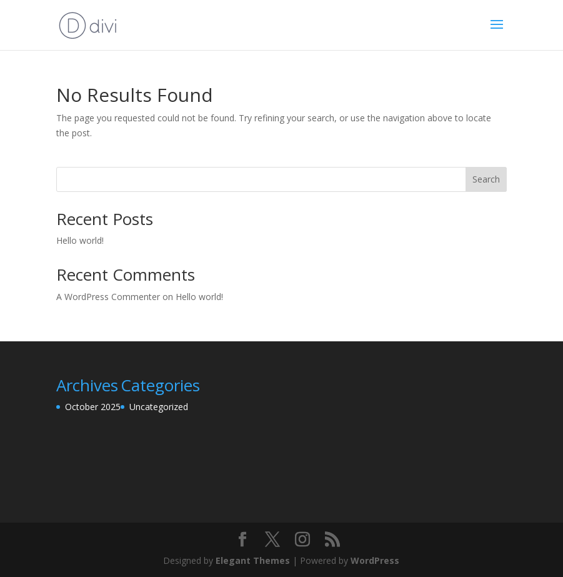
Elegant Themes (253, 560)
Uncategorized (158, 407)
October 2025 (93, 407)
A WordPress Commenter (108, 297)
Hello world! (80, 240)
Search (486, 179)
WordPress (375, 560)
